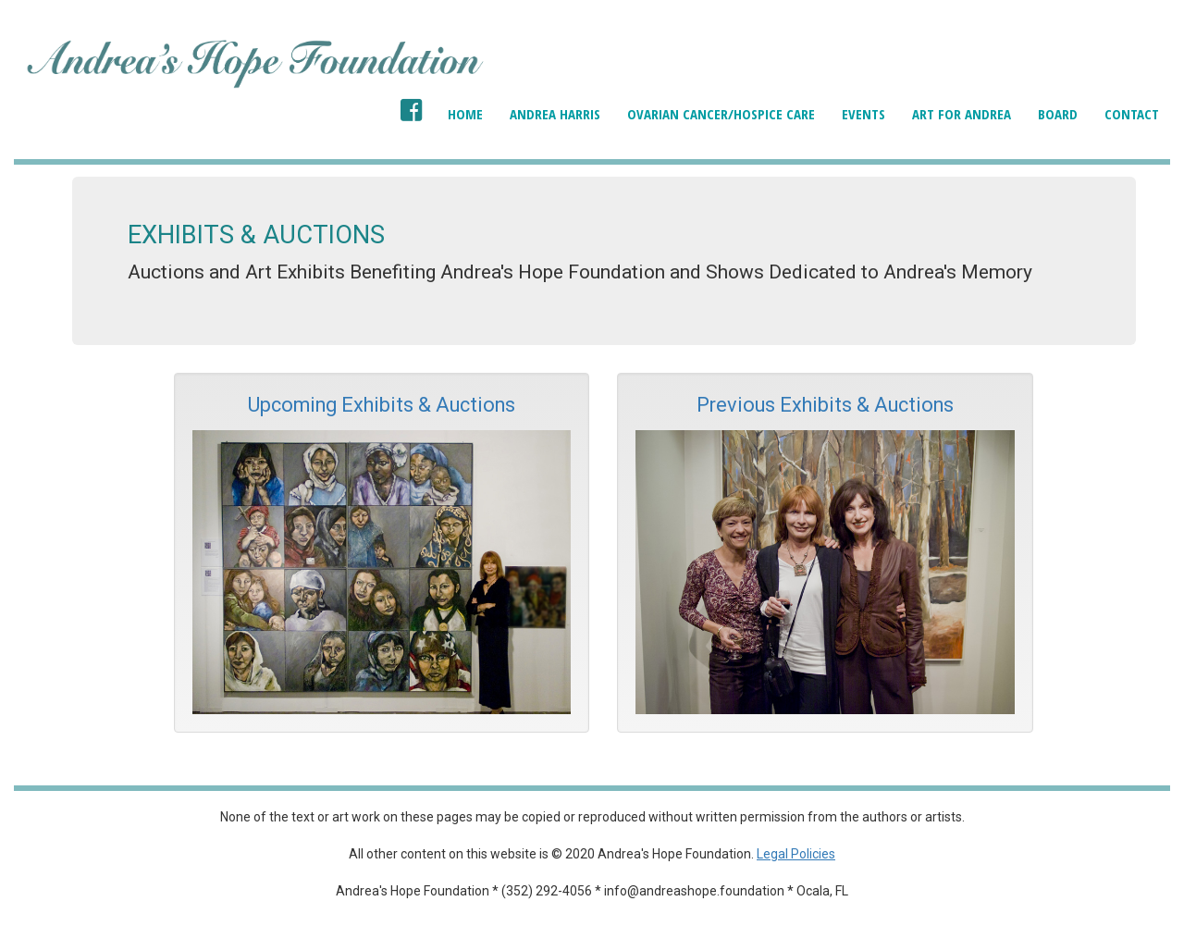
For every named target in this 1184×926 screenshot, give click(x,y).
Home (465, 114)
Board (1058, 114)
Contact (1131, 114)
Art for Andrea (961, 114)
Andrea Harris (555, 114)
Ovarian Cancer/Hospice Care (721, 114)
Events (863, 114)
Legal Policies (796, 853)
